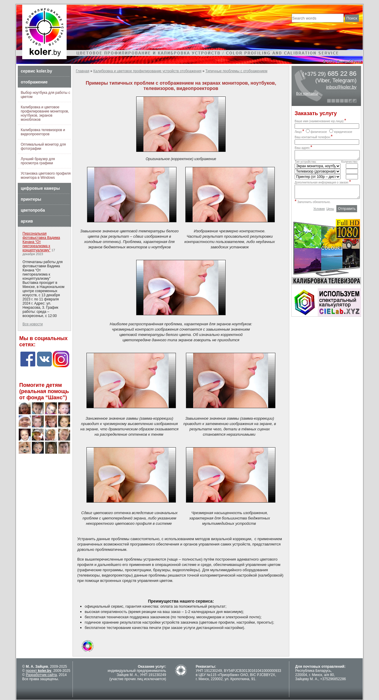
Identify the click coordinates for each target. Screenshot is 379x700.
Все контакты (307, 93)
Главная (82, 71)
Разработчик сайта (41, 675)
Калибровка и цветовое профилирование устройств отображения (147, 71)
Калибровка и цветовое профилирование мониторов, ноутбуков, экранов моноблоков (45, 113)
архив (27, 221)
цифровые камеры (40, 188)
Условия (319, 213)
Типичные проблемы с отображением (236, 71)
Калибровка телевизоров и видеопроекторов (43, 132)
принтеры (31, 199)
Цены (330, 213)
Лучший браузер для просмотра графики (38, 161)
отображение (34, 82)
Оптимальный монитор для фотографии (43, 146)
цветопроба (33, 210)
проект (38, 671)
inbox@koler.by (341, 86)
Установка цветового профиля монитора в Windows (45, 175)
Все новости (33, 324)
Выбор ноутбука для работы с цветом (45, 95)
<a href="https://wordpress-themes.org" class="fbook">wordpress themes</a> (44, 371)
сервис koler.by (36, 71)
